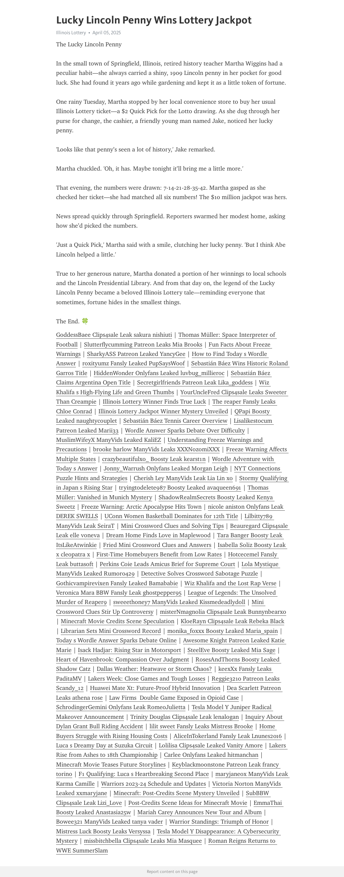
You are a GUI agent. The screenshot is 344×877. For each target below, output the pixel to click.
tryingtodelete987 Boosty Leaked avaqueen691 (180, 487)
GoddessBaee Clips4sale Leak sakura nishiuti (114, 334)
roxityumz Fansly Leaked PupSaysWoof (133, 363)
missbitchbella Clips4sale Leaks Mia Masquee (143, 840)
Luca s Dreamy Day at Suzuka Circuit (104, 745)
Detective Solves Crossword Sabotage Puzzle (199, 573)
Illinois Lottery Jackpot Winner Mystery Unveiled (163, 411)
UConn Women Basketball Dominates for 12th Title (171, 516)
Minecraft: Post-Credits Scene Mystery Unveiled (177, 793)
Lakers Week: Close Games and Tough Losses (146, 678)
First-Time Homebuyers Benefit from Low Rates (159, 554)
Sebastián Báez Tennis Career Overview (175, 420)
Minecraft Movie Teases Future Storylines (111, 764)
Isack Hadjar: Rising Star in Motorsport (129, 650)
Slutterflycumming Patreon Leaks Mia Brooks (143, 344)
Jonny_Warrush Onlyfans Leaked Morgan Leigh (166, 468)
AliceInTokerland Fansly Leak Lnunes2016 (228, 736)
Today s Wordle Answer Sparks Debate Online (116, 640)
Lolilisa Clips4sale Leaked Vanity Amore (211, 745)
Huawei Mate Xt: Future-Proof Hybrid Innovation (155, 688)
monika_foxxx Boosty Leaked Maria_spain (222, 631)
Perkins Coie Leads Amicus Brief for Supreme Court (167, 564)
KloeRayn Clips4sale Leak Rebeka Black (232, 621)
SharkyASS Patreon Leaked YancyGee (136, 354)
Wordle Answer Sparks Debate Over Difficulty (185, 430)
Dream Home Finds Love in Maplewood (158, 535)
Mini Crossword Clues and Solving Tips (172, 525)
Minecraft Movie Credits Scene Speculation (117, 621)
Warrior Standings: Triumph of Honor (219, 821)
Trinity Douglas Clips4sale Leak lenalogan (184, 717)
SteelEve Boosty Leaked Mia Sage (231, 650)
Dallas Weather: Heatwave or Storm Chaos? (154, 669)
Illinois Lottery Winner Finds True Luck (154, 401)
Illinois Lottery (71, 33)
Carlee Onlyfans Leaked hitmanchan (211, 754)
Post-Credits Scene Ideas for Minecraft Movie (187, 802)
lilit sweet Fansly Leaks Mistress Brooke (201, 726)
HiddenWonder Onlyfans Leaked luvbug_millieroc (159, 373)
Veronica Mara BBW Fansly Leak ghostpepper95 (118, 592)
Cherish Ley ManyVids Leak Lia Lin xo (183, 478)
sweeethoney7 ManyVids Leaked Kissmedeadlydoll (179, 602)
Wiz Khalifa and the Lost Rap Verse (230, 583)
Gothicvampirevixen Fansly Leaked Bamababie (117, 583)
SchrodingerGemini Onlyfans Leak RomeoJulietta (120, 707)
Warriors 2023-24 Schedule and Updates (153, 783)
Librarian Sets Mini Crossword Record (111, 631)
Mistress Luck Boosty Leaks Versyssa (103, 831)
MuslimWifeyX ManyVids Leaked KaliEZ (108, 440)
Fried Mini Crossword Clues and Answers (157, 545)
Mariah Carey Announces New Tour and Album (199, 812)
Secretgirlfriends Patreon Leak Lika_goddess (195, 382)
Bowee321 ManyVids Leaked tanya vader (109, 821)
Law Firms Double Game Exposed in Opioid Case (174, 697)
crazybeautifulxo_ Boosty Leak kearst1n (154, 459)
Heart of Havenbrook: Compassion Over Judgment (122, 659)
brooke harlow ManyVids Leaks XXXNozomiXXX (156, 449)
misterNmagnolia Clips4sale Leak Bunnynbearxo (223, 611)
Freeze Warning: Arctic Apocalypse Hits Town (141, 506)
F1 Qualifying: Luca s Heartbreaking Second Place (144, 774)
